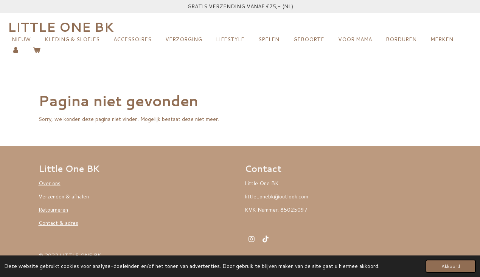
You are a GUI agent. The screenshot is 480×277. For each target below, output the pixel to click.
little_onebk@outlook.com (276, 196)
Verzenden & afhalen (64, 196)
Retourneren (53, 210)
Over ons (50, 183)
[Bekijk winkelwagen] (37, 50)
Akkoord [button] (450, 266)
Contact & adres (58, 223)
